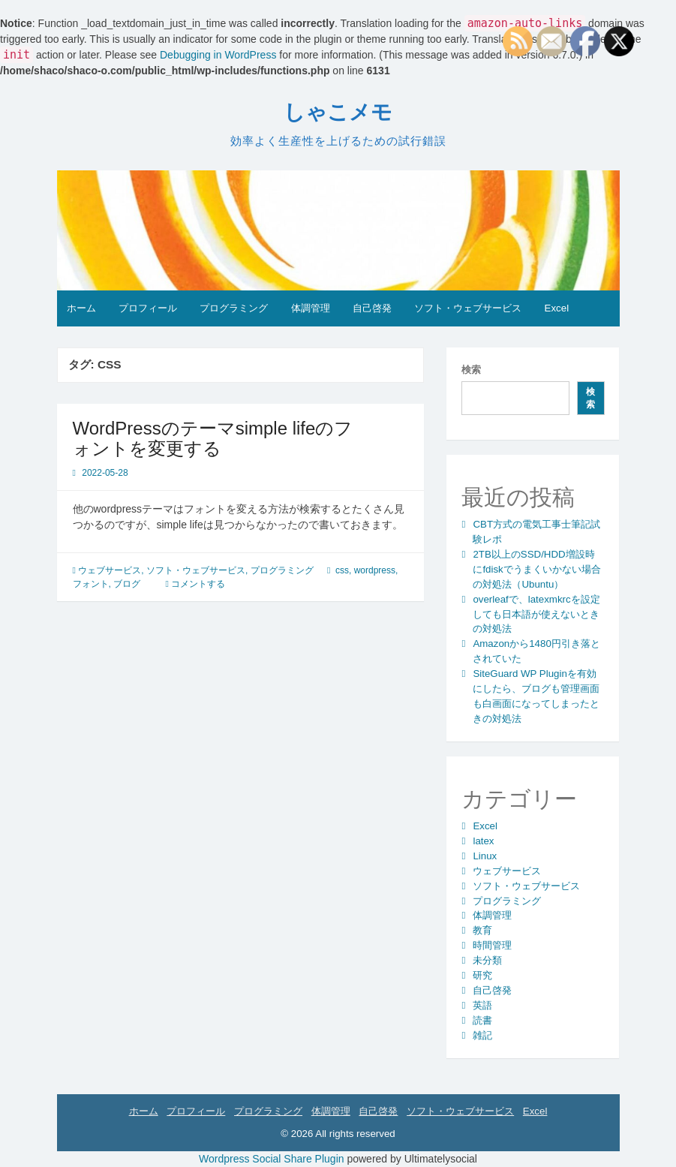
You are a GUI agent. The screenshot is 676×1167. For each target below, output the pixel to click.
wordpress (374, 570)
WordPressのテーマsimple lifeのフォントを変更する (213, 438)
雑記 (482, 1035)
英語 (482, 1005)
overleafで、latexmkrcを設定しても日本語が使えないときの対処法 (536, 614)
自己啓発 (372, 308)
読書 (482, 1020)
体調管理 (310, 308)
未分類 (487, 960)
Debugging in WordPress (218, 55)
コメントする (198, 584)
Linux (485, 856)
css (342, 570)
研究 (482, 975)
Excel (557, 308)
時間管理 (492, 945)
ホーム (81, 308)
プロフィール (148, 308)
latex (483, 841)
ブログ (126, 584)
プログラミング (234, 308)
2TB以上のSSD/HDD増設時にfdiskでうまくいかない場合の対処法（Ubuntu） (536, 569)
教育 (482, 930)
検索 (471, 369)
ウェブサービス (109, 570)
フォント (91, 584)
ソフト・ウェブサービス (467, 308)
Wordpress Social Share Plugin (273, 1159)
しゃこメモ (338, 112)
